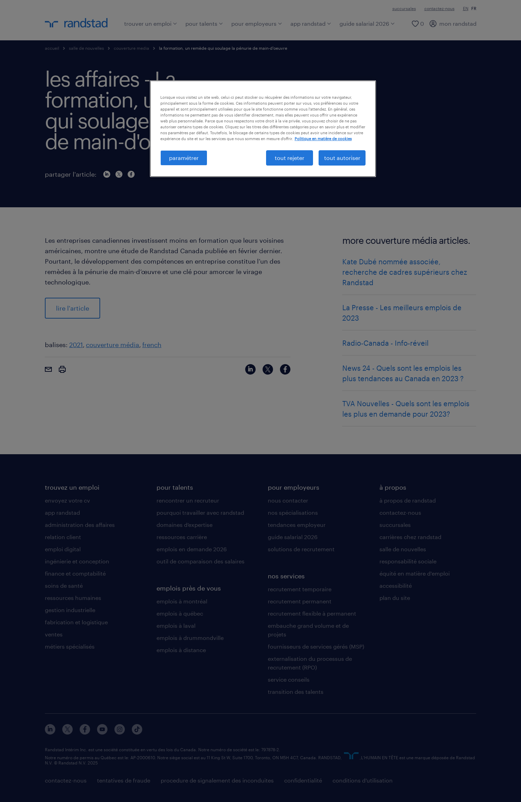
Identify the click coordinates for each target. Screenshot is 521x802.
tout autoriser (342, 157)
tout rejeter (289, 157)
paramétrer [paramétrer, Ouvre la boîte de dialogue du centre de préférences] (184, 157)
